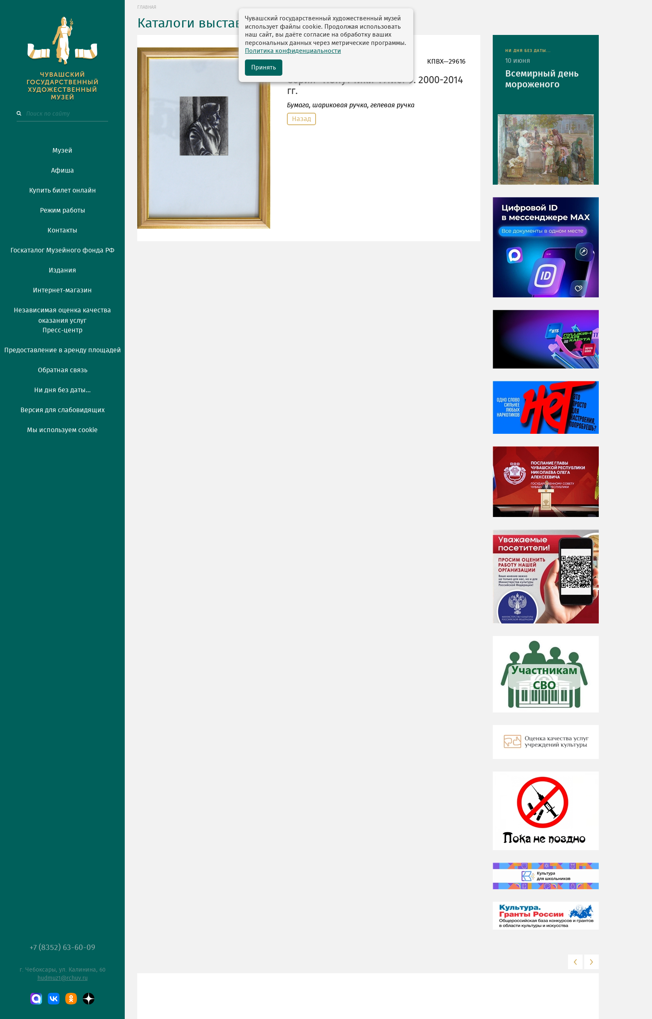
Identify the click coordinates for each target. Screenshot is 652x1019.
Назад (301, 119)
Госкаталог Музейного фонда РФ (62, 250)
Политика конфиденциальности (293, 51)
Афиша (62, 170)
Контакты (62, 230)
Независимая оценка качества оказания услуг (62, 314)
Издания (62, 270)
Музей (62, 150)
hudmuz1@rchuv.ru (62, 978)
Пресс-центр (62, 330)
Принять (263, 67)
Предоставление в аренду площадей (62, 350)
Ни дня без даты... (62, 390)
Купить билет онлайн (62, 190)
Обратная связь (62, 370)
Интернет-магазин (62, 290)
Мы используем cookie (62, 430)
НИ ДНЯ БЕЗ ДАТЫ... (528, 51)
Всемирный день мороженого (541, 79)
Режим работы (62, 210)
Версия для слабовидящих (62, 410)
